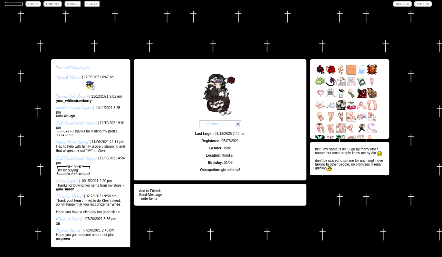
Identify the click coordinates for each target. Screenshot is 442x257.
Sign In (423, 4)
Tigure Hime (66, 142)
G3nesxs (63, 218)
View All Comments (73, 67)
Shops (33, 4)
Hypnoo (62, 230)
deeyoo (402, 4)
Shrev (61, 181)
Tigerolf (62, 77)
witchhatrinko (68, 107)
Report (75, 77)
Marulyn (63, 196)
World (73, 4)
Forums (52, 4)
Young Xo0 (66, 96)
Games (92, 4)
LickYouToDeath (70, 123)
